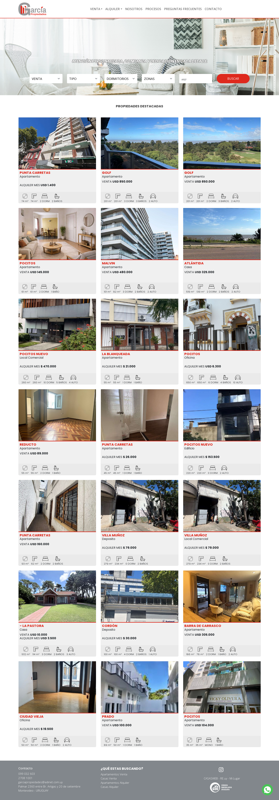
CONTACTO (213, 9)
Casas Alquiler (110, 787)
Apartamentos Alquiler (115, 783)
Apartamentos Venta (114, 774)
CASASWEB (211, 778)
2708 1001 (25, 778)
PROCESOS (153, 9)
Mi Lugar (235, 778)
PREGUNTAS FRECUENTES (183, 9)
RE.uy (223, 778)
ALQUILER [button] (112, 9)
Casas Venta (109, 778)
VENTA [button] (95, 9)
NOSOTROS (133, 9)
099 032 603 (26, 774)
